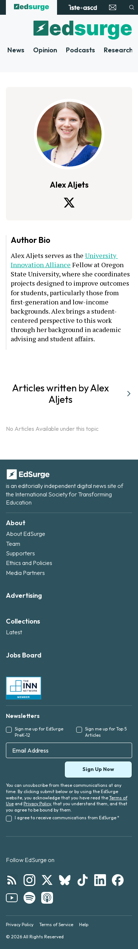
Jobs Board (24, 655)
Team (13, 543)
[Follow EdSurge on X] (47, 880)
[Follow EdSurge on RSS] (12, 880)
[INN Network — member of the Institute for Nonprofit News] (23, 688)
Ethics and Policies (29, 562)
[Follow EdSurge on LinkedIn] (100, 880)
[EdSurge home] (31, 7)
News (15, 50)
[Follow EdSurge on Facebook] (118, 880)
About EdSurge (25, 533)
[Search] (132, 7)
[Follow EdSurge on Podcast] (47, 898)
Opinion (45, 50)
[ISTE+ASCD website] (82, 7)
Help (83, 924)
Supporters (20, 553)
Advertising (24, 595)
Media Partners (25, 572)
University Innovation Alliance (64, 260)
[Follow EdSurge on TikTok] (82, 880)
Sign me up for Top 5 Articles (106, 732)
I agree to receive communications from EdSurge (67, 817)
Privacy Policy (37, 803)
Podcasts (80, 50)
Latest (14, 632)
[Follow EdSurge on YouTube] (12, 898)
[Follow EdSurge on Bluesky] (65, 880)
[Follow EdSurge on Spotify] (29, 898)
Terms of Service (56, 924)
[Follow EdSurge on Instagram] (29, 880)
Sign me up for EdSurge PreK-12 (39, 732)
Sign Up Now (98, 769)
